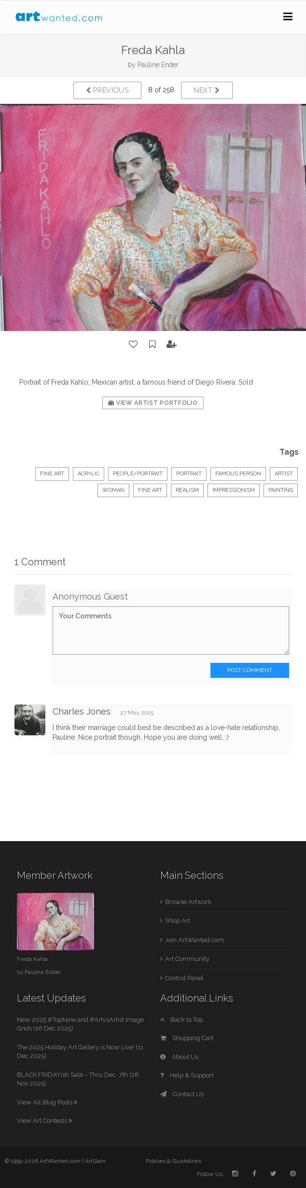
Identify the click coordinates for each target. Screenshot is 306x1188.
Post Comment (249, 670)
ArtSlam (95, 1161)
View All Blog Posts (47, 1102)
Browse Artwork (188, 901)
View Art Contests (44, 1120)
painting (280, 490)
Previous (107, 90)
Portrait (189, 474)
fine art (150, 490)
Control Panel (184, 978)
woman (113, 490)
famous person (238, 474)
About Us (179, 1056)
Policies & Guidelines (173, 1161)
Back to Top (181, 1019)
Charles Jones (82, 711)
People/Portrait (138, 474)
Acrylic (88, 474)
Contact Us (182, 1094)
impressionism (233, 490)
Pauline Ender (158, 65)
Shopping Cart (186, 1038)
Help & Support (187, 1075)
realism (187, 490)
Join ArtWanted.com (194, 940)
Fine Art (52, 474)
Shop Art (177, 920)
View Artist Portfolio (152, 403)
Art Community (187, 958)
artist (284, 474)
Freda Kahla (32, 959)
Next (207, 90)
